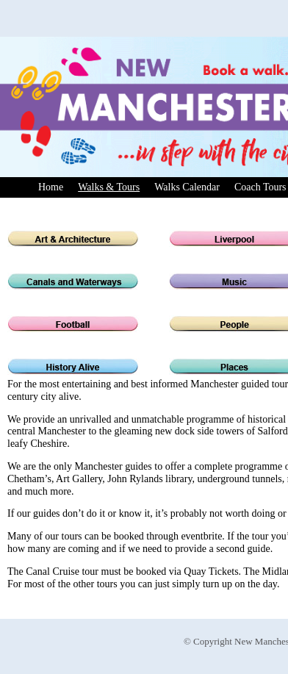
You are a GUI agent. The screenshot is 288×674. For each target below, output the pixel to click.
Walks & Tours (109, 187)
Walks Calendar (187, 187)
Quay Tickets (211, 571)
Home (50, 187)
